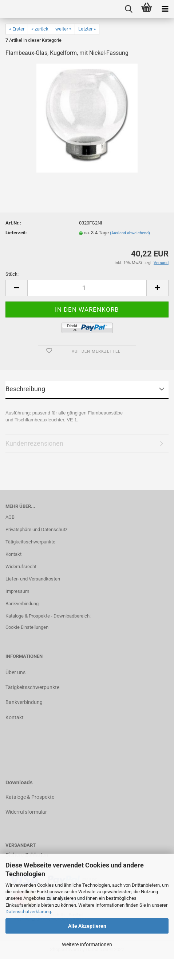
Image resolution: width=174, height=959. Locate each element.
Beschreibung (25, 389)
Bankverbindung (22, 603)
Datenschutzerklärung (28, 911)
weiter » (63, 29)
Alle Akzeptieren (87, 926)
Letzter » (87, 29)
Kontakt (13, 554)
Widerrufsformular (26, 812)
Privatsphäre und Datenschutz (36, 529)
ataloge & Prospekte (31, 797)
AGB (10, 517)
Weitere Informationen (87, 944)
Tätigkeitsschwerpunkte (30, 542)
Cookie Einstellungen (26, 627)
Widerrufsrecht (20, 566)
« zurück (39, 29)
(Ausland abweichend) (130, 233)
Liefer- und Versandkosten (32, 579)
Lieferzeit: (16, 232)
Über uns (15, 672)
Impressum (17, 591)
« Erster (16, 29)
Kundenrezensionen (34, 443)
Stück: (12, 274)
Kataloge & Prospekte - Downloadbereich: (48, 616)
